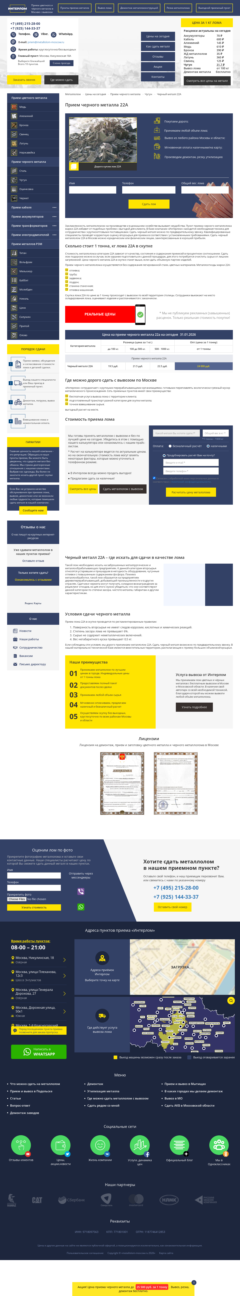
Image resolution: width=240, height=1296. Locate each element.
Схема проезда (61, 63)
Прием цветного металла (29, 98)
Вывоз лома (192, 68)
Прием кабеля (21, 207)
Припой (20, 326)
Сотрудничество (31, 647)
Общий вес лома (192, 183)
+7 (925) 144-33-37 (25, 28)
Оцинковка (22, 189)
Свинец (189, 61)
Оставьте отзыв (33, 561)
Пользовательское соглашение (85, 1253)
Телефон (128, 183)
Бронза (189, 50)
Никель (20, 299)
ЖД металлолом (195, 54)
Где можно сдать (61, 80)
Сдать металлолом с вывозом (123, 489)
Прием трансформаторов (29, 226)
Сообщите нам (33, 510)
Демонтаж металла (197, 72)
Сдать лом (149, 204)
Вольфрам (21, 262)
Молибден (21, 289)
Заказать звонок (24, 80)
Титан (18, 253)
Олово (19, 335)
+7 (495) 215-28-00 (25, 23)
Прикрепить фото (19, 894)
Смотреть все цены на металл (207, 81)
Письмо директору (32, 664)
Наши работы (29, 639)
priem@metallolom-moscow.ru (46, 42)
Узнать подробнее (194, 707)
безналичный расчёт (187, 446)
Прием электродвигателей (30, 235)
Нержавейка (23, 152)
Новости (25, 631)
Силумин (20, 317)
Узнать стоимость (34, 907)
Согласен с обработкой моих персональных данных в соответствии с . (186, 480)
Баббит (19, 280)
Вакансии (26, 656)
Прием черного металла (28, 162)
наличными (219, 446)
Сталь (19, 171)
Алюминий (191, 43)
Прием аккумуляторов (27, 216)
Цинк (18, 308)
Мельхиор (21, 271)
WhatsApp (65, 34)
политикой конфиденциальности (191, 481)
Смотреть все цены (83, 489)
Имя (72, 183)
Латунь (189, 57)
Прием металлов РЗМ (26, 244)
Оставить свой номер (172, 907)
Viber (44, 34)
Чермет (20, 198)
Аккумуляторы (194, 36)
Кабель (189, 39)
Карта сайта (166, 1253)
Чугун (19, 180)
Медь (187, 46)
